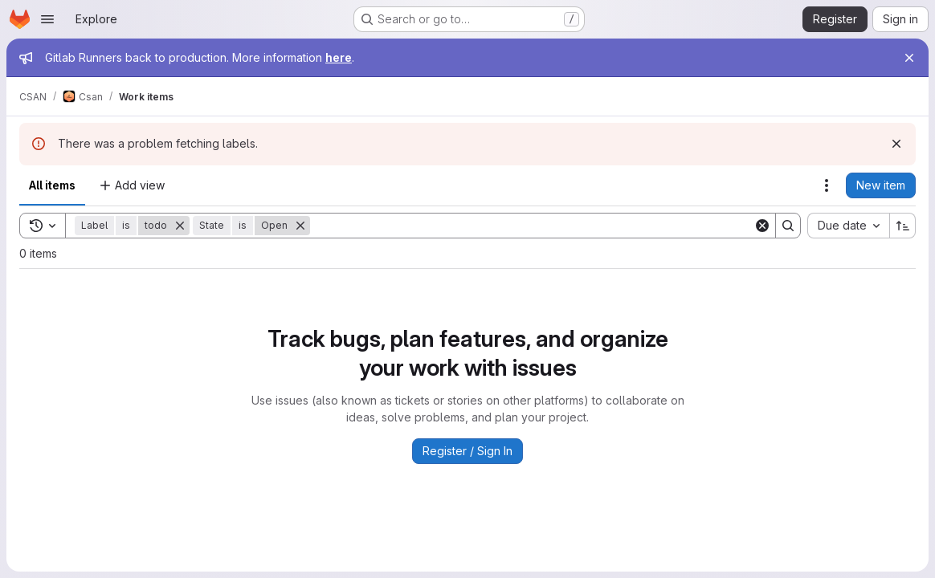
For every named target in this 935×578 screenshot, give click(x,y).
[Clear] (762, 225)
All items (52, 185)
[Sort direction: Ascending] (903, 225)
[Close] (909, 57)
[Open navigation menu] (47, 19)
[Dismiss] (896, 143)
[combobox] (848, 225)
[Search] (531, 225)
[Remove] (180, 225)
